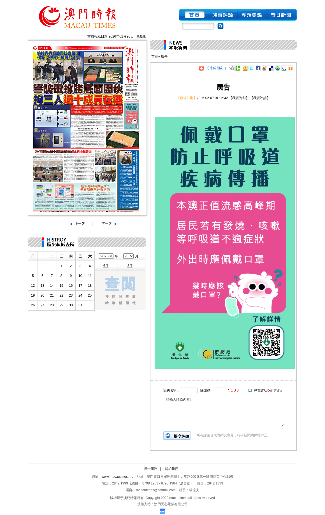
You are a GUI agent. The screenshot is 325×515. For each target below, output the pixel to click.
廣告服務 (150, 469)
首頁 (154, 57)
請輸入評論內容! (223, 411)
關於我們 (171, 469)
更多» (277, 391)
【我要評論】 (260, 98)
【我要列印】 (239, 98)
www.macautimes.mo (117, 477)
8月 (130, 266)
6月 (106, 266)
